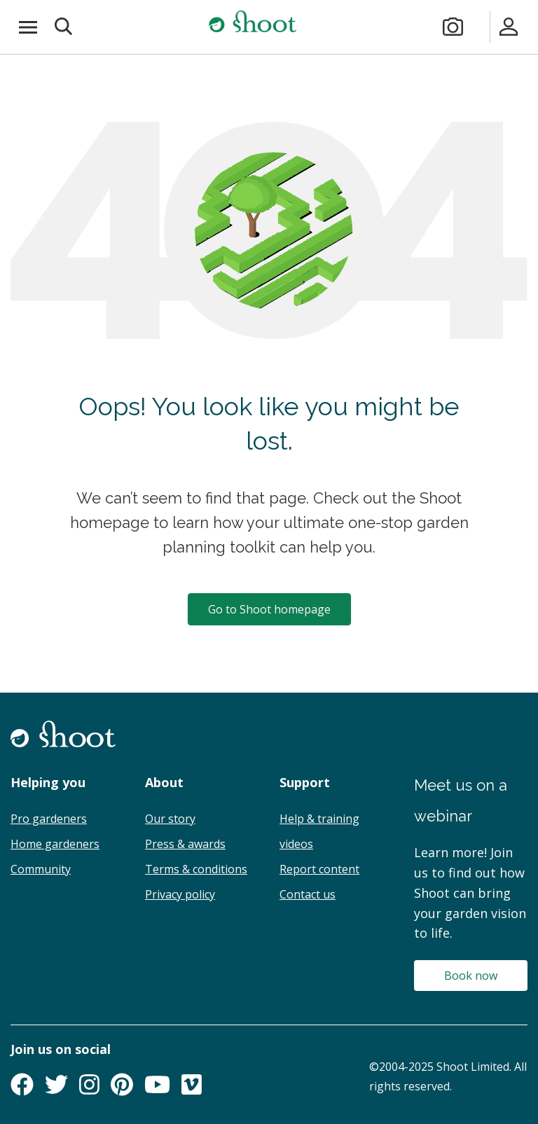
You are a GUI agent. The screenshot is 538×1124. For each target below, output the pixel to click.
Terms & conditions (196, 869)
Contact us (308, 894)
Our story (170, 818)
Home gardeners (55, 844)
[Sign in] (508, 27)
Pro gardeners (49, 818)
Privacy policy (180, 894)
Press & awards (185, 844)
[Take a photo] (453, 27)
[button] (64, 27)
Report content (319, 869)
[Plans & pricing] (481, 27)
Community (41, 869)
